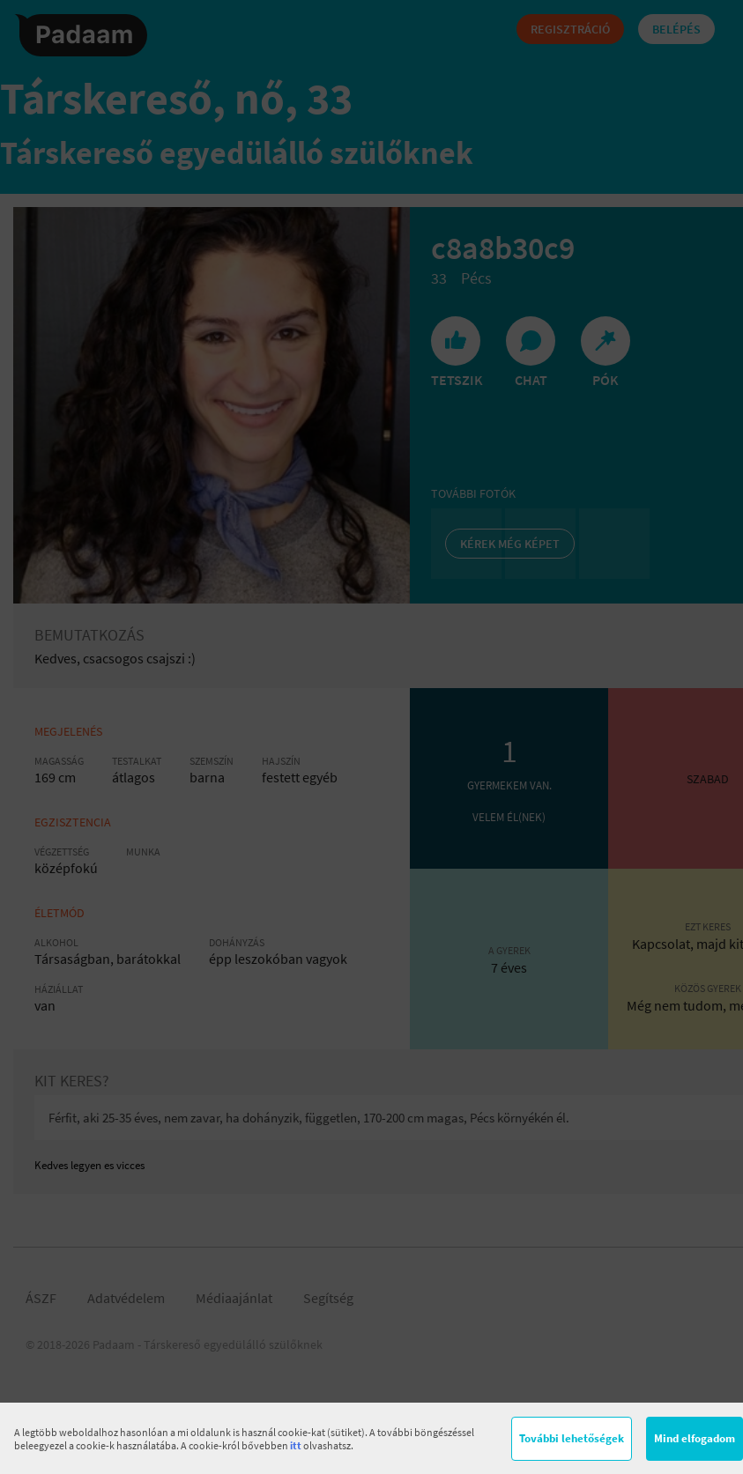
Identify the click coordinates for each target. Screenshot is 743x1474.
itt (295, 1445)
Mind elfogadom (694, 1438)
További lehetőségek (571, 1438)
